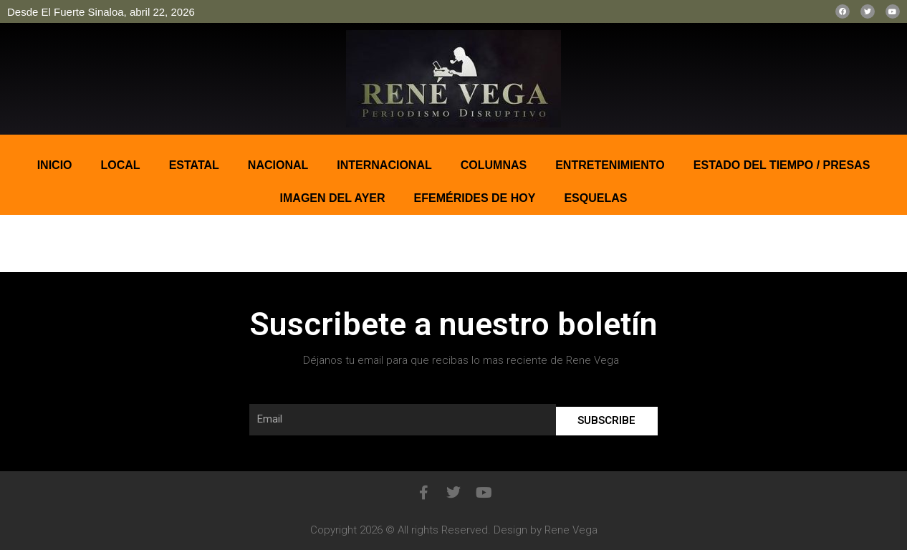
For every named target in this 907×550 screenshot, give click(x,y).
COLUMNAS (494, 165)
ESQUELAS (595, 198)
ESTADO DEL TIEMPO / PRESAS (782, 165)
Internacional (384, 165)
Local (120, 165)
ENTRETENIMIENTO (610, 165)
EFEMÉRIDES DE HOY (475, 198)
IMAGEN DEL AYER (332, 198)
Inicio (54, 165)
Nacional (278, 165)
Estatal (194, 165)
